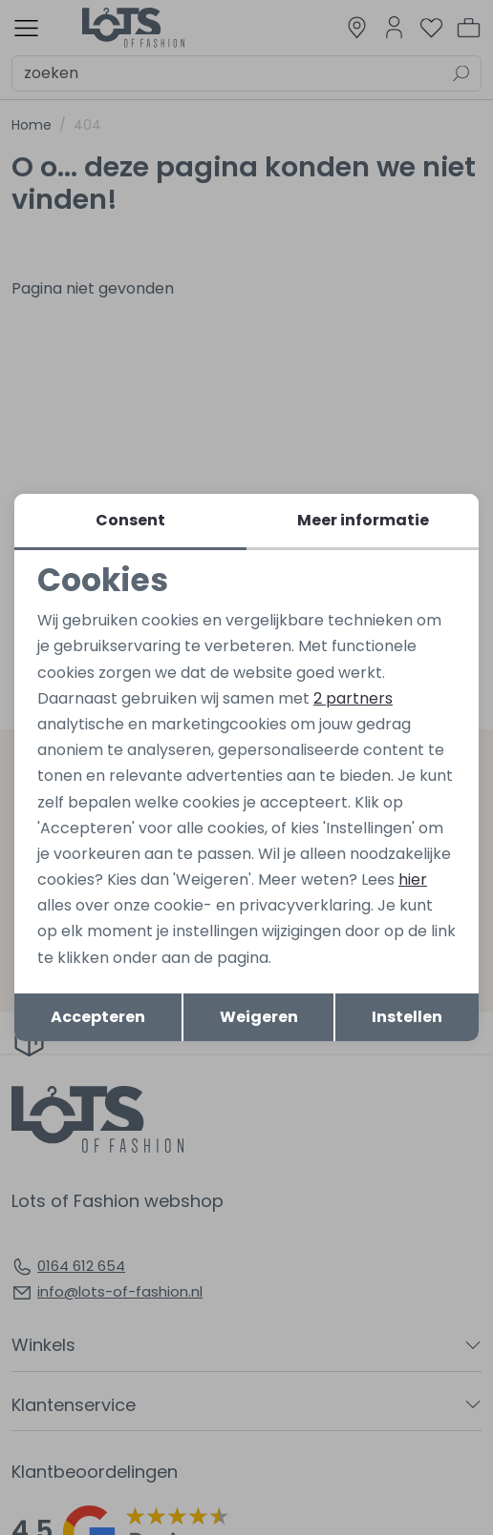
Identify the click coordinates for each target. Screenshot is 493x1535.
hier (412, 879)
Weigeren (259, 1017)
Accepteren (98, 1017)
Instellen (407, 1017)
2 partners (353, 698)
